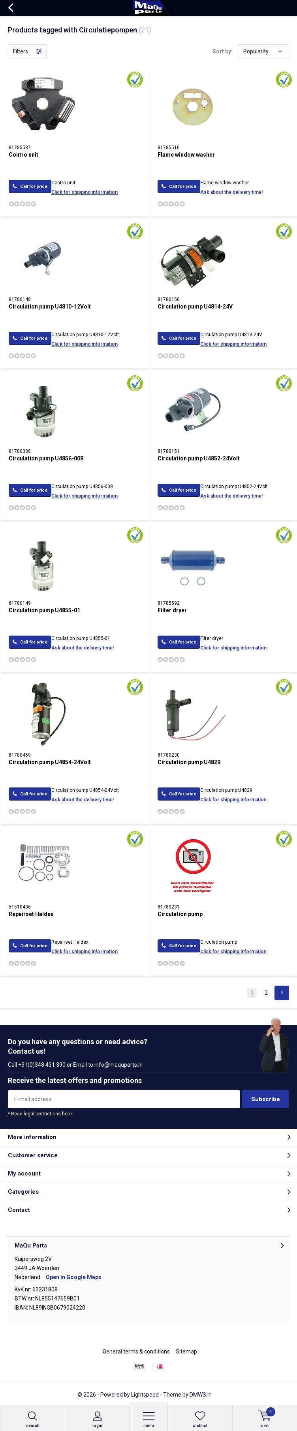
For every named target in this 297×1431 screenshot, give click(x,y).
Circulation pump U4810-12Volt (50, 306)
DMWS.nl (201, 1394)
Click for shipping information (84, 192)
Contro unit (23, 154)
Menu (148, 1419)
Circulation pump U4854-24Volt (50, 762)
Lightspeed (145, 1394)
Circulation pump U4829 (189, 762)
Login (97, 1419)
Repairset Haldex (31, 914)
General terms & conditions (136, 1351)
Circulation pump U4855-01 (44, 610)
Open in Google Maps (74, 1277)
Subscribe (265, 1099)
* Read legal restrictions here (40, 1114)
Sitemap (186, 1351)
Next (281, 993)
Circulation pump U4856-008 (46, 458)
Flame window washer (186, 154)
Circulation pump (180, 914)
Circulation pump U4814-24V (195, 306)
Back (10, 8)
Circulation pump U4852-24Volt (199, 458)
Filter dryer (172, 610)
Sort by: (222, 51)
